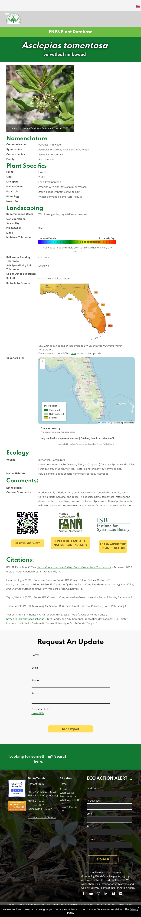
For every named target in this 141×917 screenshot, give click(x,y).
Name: (35, 655)
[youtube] (91, 894)
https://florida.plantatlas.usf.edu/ (25, 619)
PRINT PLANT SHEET (27, 543)
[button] (42, 361)
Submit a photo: (41, 709)
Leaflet (102, 423)
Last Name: (93, 801)
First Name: (93, 788)
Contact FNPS (36, 784)
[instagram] (98, 894)
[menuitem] (70, 789)
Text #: (91, 826)
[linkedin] (106, 894)
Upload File (38, 713)
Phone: (35, 680)
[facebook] (83, 894)
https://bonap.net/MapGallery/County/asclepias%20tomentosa (74, 567)
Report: (36, 693)
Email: (35, 667)
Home (63, 784)
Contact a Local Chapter (42, 817)
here (73, 353)
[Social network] (113, 894)
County (91, 839)
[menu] (7, 13)
